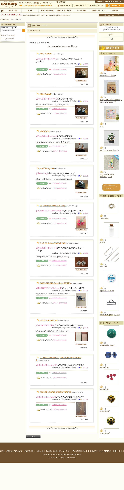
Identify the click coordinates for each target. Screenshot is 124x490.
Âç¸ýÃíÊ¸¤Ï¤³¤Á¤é (96, 5)
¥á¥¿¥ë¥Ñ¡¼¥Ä (105, 411)
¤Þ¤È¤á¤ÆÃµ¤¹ (12, 10)
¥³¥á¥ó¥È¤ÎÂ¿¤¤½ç (59, 46)
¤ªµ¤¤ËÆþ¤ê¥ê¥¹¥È (80, 5)
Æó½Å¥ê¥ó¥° (104, 218)
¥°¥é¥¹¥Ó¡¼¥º (104, 367)
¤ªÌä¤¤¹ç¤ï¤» (108, 2)
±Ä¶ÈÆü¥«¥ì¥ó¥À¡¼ (14, 451)
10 (72, 37)
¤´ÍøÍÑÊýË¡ (61, 2)
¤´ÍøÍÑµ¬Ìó (39, 451)
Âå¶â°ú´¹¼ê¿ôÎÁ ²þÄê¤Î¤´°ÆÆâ (33, 15)
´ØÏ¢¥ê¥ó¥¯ (94, 451)
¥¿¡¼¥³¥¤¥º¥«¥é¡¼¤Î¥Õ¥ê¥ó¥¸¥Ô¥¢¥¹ (53, 243)
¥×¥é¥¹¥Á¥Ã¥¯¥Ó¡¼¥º (107, 345)
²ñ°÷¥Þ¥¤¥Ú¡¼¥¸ (64, 5)
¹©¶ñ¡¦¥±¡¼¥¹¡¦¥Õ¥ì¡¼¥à (49, 320)
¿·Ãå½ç (49, 46)
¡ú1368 (85, 64)
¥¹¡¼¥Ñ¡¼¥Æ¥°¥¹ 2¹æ (107, 291)
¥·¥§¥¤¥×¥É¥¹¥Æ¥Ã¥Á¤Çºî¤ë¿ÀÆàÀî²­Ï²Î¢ (55, 283)
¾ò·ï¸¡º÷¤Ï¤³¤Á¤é (8, 39)
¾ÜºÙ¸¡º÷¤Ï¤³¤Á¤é (9, 35)
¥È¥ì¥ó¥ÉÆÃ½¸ (81, 10)
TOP (2, 10)
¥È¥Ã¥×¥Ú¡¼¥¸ (4, 19)
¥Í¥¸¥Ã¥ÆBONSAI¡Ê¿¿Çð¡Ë (109, 150)
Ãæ (116, 15)
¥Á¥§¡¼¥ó (103, 267)
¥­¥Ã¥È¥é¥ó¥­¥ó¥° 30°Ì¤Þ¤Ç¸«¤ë (109, 187)
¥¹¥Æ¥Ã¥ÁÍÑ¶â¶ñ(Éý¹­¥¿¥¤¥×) (110, 315)
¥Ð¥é (101, 126)
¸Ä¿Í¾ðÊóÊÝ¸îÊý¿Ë (79, 451)
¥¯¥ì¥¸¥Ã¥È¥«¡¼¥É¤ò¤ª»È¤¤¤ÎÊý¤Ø (58, 15)
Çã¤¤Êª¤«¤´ (115, 5)
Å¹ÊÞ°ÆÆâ (115, 10)
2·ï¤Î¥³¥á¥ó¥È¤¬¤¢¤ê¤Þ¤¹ (59, 260)
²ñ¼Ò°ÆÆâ (28, 451)
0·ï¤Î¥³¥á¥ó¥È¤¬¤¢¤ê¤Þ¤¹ (59, 69)
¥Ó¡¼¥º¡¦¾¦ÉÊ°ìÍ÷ (47, 10)
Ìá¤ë (33, 436)
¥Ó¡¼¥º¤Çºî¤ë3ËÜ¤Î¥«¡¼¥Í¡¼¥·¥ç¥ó (53, 206)
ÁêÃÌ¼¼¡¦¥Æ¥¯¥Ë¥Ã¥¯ (98, 10)
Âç (118, 15)
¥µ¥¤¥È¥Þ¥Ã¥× (118, 2)
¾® (113, 15)
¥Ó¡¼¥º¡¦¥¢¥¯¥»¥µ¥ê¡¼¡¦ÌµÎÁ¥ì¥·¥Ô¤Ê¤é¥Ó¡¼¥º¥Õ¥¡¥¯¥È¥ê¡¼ (62, 454)
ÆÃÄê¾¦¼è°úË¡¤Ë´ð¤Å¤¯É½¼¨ (58, 451)
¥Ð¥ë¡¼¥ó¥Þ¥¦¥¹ (46, 54)
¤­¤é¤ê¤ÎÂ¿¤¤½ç (72, 46)
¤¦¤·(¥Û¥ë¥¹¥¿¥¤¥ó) (47, 169)
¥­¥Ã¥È (30, 10)
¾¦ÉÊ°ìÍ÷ (99, 2)
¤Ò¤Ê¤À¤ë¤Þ (45, 131)
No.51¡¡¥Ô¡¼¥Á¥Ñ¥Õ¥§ (108, 76)
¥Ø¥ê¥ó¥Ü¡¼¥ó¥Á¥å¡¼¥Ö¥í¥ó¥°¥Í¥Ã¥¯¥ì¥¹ (56, 392)
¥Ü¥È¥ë (102, 242)
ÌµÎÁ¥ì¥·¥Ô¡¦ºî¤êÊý (64, 10)
